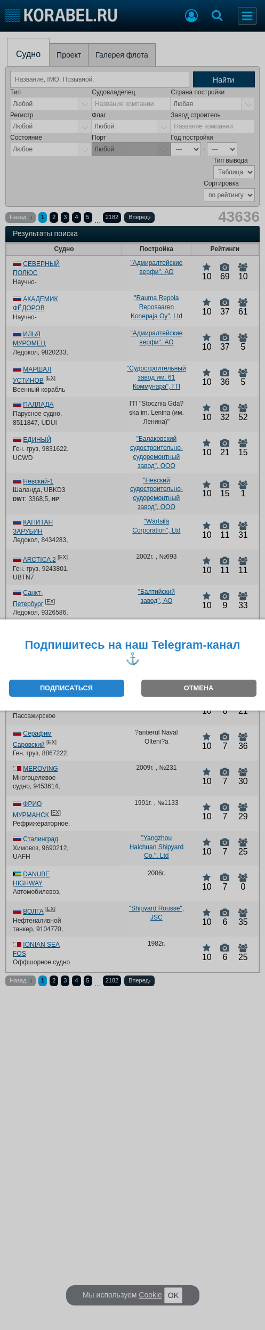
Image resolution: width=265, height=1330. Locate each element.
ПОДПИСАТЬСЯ (66, 688)
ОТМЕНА (198, 688)
